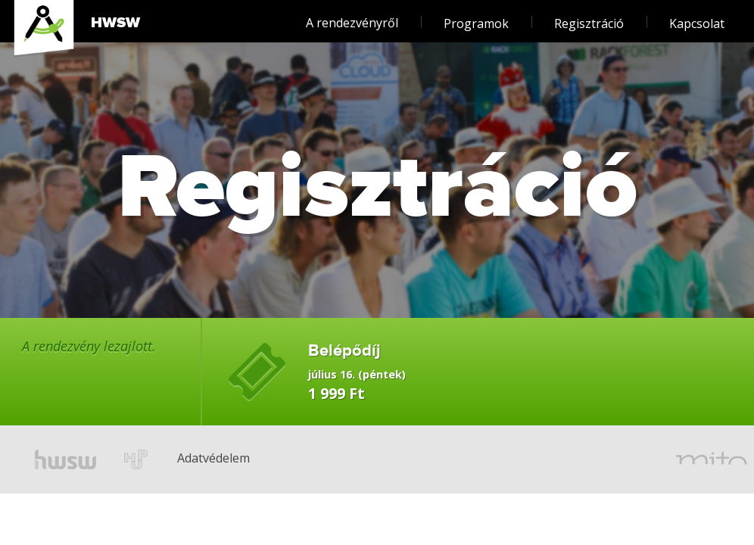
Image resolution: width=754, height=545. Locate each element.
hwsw (65, 459)
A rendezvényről (352, 15)
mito (711, 459)
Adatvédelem (189, 436)
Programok (476, 16)
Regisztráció (589, 16)
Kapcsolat (697, 16)
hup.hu (136, 459)
